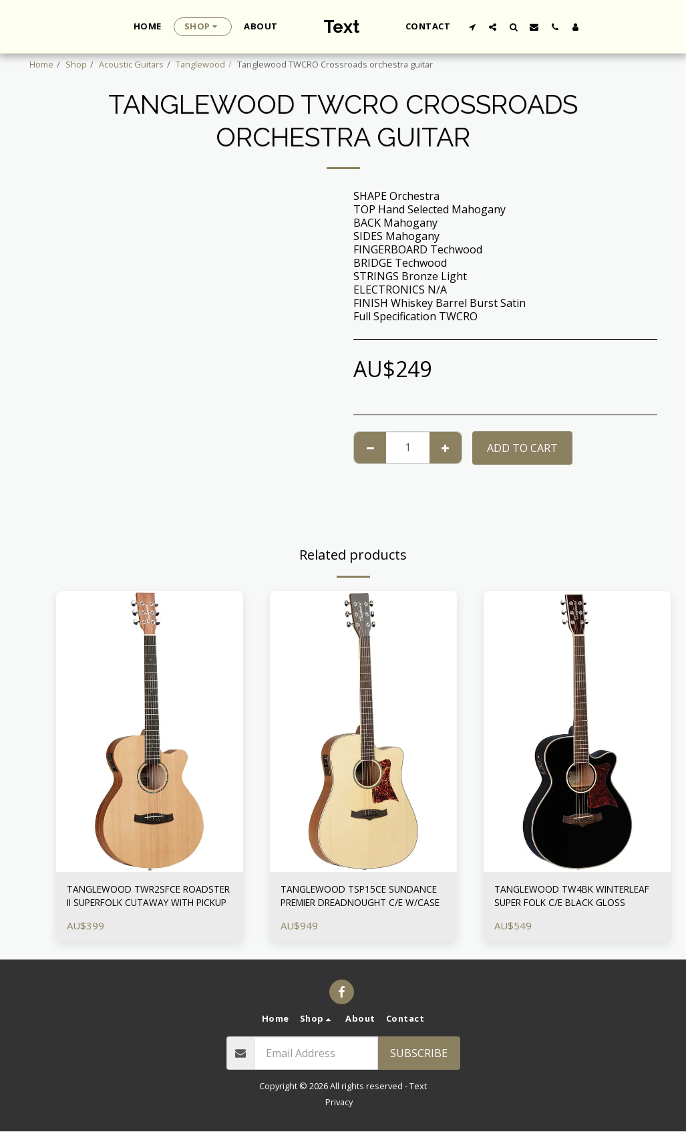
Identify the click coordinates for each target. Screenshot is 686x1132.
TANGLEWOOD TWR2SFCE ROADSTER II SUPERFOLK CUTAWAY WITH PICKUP (133, 899)
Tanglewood (200, 64)
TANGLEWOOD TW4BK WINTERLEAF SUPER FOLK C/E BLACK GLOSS (569, 899)
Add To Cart (522, 448)
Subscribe (419, 1054)
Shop (76, 64)
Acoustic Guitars (131, 64)
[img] (149, 731)
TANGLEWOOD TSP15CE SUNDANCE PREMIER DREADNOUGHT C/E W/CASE (353, 899)
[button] (472, 26)
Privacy (339, 1103)
